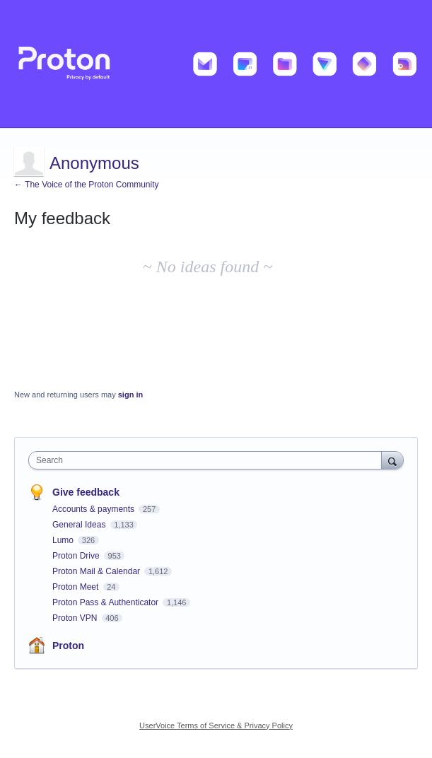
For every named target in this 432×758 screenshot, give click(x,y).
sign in (130, 394)
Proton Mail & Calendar (97, 571)
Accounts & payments (94, 509)
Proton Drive (77, 556)
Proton (68, 645)
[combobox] (208, 460)
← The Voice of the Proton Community (86, 185)
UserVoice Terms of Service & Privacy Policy (216, 725)
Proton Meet (76, 587)
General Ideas (80, 525)
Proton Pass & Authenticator (106, 602)
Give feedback (85, 492)
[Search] (392, 460)
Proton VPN (76, 618)
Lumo (64, 540)
